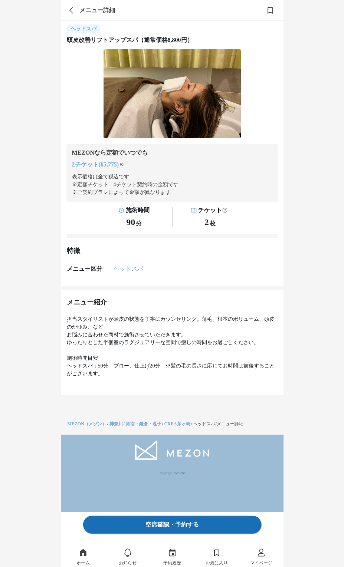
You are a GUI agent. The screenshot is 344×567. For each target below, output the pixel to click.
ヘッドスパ (128, 269)
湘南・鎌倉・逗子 (143, 423)
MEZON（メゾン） (87, 423)
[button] (225, 210)
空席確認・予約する (172, 524)
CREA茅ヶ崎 (177, 423)
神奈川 (116, 423)
